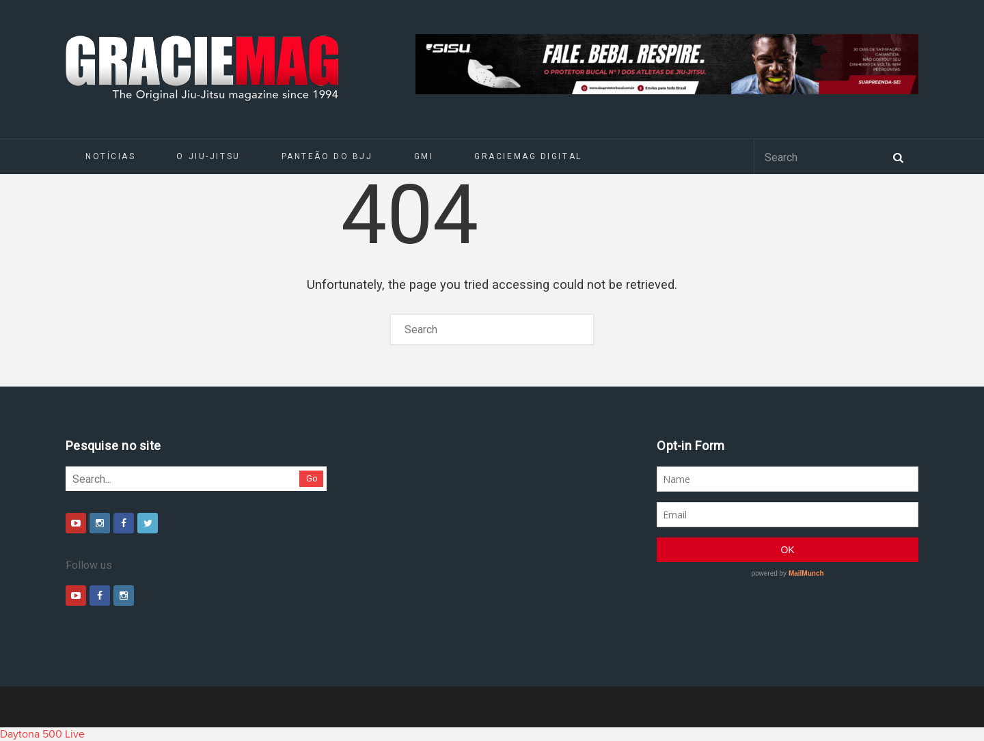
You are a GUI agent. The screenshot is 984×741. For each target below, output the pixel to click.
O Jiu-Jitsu (208, 156)
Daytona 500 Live (42, 734)
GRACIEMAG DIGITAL (528, 156)
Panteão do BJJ (327, 156)
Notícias (110, 156)
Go (312, 478)
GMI (424, 156)
